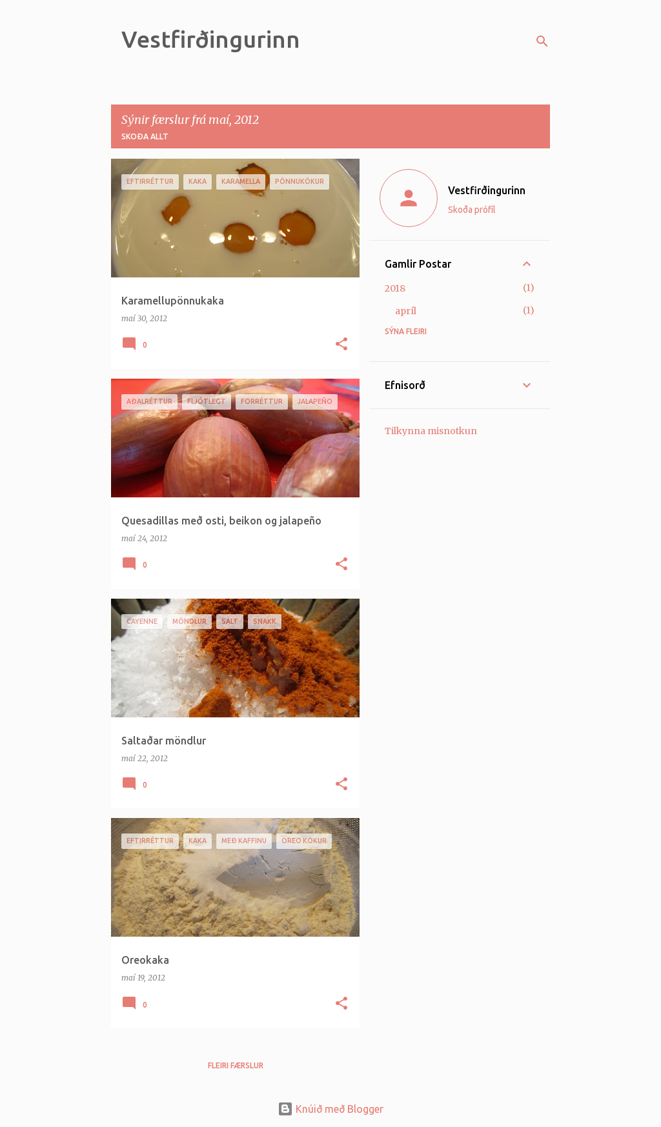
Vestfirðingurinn (210, 39)
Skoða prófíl (472, 209)
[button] (341, 345)
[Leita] (542, 41)
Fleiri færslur (235, 1065)
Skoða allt (144, 136)
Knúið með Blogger (330, 1109)
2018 (395, 288)
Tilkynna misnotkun (431, 431)
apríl (405, 311)
